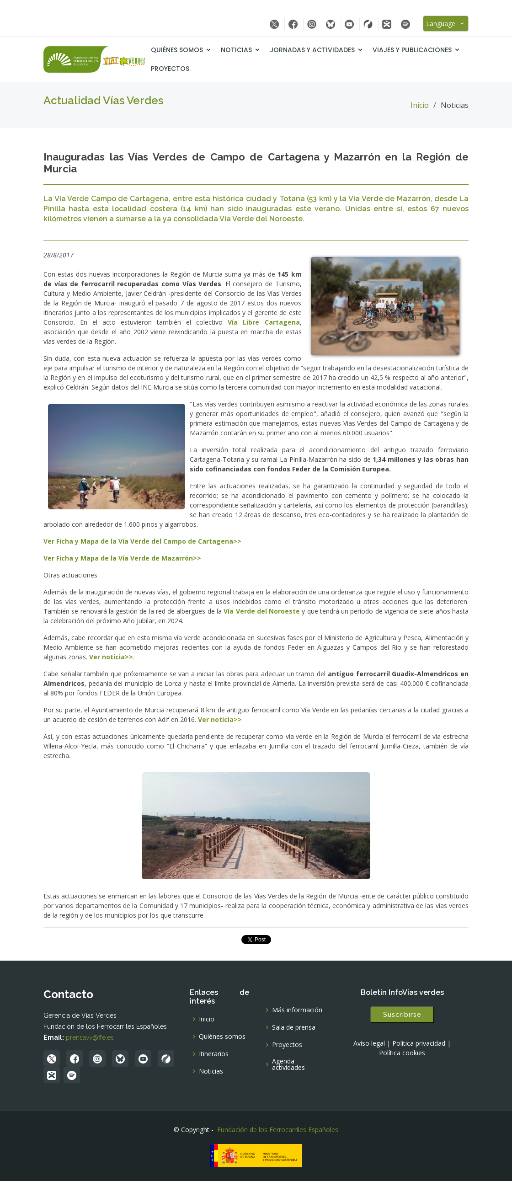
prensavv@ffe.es (90, 1037)
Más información (297, 1010)
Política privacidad (418, 1043)
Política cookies (402, 1053)
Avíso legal (369, 1043)
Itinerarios (214, 1054)
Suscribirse (402, 1014)
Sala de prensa (293, 1027)
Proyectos (170, 68)
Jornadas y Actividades (312, 49)
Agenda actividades (288, 1064)
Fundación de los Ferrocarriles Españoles (277, 1129)
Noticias (236, 49)
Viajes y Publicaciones (412, 49)
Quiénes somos (177, 49)
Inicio (420, 105)
